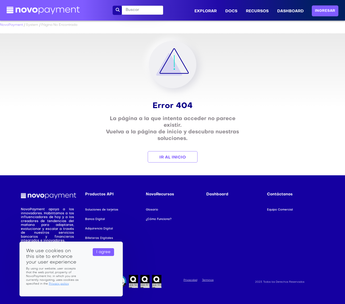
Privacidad (190, 280)
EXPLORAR (205, 11)
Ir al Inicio (172, 157)
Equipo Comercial (280, 209)
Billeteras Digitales (99, 238)
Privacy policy (59, 283)
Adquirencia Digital (99, 228)
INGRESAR (325, 11)
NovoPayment (11, 24)
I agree (103, 252)
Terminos (208, 280)
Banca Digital (95, 219)
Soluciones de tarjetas (101, 209)
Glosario (152, 209)
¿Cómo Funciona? (158, 219)
